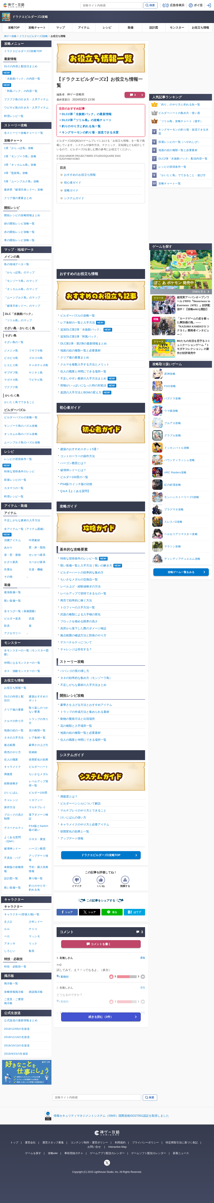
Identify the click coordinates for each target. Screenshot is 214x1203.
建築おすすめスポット (38, 698)
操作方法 (9, 807)
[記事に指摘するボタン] (125, 880)
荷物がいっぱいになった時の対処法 (83, 385)
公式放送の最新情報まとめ (20, 1020)
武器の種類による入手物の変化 (80, 614)
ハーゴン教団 (37, 848)
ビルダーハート (38, 766)
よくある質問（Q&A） (12, 839)
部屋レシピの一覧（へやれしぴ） (179, 141)
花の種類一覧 (37, 730)
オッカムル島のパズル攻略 (20, 434)
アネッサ (9, 943)
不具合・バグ (12, 857)
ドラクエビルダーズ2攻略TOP (100, 855)
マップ (60, 27)
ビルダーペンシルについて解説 (80, 803)
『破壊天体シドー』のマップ (22, 305)
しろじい (9, 950)
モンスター (177, 27)
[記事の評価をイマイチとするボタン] (77, 880)
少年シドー (36, 921)
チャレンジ (11, 800)
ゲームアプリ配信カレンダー (107, 1153)
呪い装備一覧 (12, 600)
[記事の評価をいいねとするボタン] (101, 880)
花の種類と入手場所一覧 (76, 725)
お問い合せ (94, 1146)
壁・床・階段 (37, 547)
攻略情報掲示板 (14, 991)
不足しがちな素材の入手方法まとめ (83, 684)
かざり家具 (11, 562)
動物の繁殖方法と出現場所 (77, 718)
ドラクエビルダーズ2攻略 (30, 16)
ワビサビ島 (36, 379)
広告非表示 (177, 5)
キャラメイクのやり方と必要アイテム (84, 824)
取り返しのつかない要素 (38, 709)
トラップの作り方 (38, 721)
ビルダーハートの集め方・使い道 (179, 112)
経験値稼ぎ (11, 783)
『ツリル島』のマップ (18, 320)
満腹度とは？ (69, 796)
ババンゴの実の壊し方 (74, 671)
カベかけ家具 (37, 562)
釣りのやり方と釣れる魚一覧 (81, 126)
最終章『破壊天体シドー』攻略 (23, 189)
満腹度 (8, 774)
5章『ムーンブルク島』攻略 (21, 181)
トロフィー (36, 800)
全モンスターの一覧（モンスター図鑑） (26, 652)
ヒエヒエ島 (11, 365)
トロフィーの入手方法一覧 (77, 607)
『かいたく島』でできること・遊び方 (182, 175)
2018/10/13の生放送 (17, 1045)
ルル (7, 928)
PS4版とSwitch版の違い (38, 828)
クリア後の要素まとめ (74, 357)
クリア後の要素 (14, 709)
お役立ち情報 (200, 27)
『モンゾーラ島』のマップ (20, 280)
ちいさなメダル (38, 774)
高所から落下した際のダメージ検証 (83, 628)
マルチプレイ (37, 807)
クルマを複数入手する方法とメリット (84, 364)
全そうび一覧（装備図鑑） (20, 611)
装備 (130, 27)
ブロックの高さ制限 (14, 816)
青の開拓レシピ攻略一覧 (19, 240)
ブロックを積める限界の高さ (79, 621)
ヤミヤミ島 (36, 372)
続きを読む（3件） (100, 1016)
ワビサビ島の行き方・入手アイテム (26, 107)
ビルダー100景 (38, 792)
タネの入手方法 (14, 737)
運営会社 (30, 1142)
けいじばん (11, 792)
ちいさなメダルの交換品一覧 (79, 579)
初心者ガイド (72, 182)
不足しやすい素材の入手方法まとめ (83, 378)
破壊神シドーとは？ (73, 470)
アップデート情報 (71, 838)
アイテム (84, 27)
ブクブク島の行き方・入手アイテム (26, 99)
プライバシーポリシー (145, 1142)
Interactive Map (117, 1146)
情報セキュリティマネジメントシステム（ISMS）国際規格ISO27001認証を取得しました (111, 1115)
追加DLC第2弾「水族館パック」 (81, 329)
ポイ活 (198, 5)
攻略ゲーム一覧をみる (181, 572)
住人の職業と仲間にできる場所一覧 (83, 371)
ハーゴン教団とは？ (73, 463)
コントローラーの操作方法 (77, 456)
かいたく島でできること (19, 402)
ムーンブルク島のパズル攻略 (22, 442)
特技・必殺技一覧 (15, 966)
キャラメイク (12, 766)
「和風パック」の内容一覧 (20, 90)
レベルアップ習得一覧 (38, 783)
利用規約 (120, 1142)
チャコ (33, 928)
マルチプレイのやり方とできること (83, 810)
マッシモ (34, 936)
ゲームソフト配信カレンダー (148, 1153)
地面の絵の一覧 (14, 730)
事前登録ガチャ (73, 1153)
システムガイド (74, 198)
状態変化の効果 (38, 759)
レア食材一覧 (37, 737)
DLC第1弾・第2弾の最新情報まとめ (83, 343)
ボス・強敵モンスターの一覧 (22, 671)
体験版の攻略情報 (14, 869)
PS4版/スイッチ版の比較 (76, 484)
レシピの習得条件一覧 (172, 166)
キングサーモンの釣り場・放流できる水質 (90, 132)
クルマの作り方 (14, 720)
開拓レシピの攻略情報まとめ (22, 215)
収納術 (33, 752)
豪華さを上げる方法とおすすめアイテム (86, 704)
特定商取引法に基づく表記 (182, 1142)
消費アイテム (12, 540)
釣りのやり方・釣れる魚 (38, 887)
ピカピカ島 (11, 357)
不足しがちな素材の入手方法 (22, 520)
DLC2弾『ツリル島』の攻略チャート (87, 120)
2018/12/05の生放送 (17, 1028)
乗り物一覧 (36, 878)
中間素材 (34, 540)
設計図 (153, 27)
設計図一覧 (11, 878)
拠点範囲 (9, 745)
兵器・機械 (36, 569)
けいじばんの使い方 (73, 817)
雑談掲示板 (36, 991)
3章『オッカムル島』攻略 (20, 164)
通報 (142, 957)
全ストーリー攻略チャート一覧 (23, 132)
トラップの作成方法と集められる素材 (84, 711)
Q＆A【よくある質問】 (75, 491)
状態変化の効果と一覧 (74, 831)
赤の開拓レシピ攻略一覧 (19, 231)
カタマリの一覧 (14, 488)
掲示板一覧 (11, 983)
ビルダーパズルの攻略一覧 (77, 315)
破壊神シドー (12, 848)
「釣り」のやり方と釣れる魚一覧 (179, 104)
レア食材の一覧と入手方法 (77, 322)
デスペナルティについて (76, 642)
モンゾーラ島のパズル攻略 (20, 425)
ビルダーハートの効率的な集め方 (82, 572)
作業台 (8, 569)
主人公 (8, 921)
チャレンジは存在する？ (76, 649)
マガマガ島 (11, 379)
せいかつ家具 (37, 554)
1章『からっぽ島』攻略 (19, 148)
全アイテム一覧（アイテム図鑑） (25, 528)
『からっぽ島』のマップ (19, 272)
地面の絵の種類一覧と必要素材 (80, 350)
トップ (14, 1142)
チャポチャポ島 (38, 365)
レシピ (107, 27)
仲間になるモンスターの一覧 (22, 662)
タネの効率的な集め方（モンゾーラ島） (86, 678)
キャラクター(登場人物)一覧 (22, 914)
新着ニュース (181, 1153)
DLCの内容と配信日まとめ (21, 66)
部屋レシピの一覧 (15, 479)
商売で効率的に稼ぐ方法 (76, 600)
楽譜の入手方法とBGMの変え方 (80, 392)
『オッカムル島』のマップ (20, 289)
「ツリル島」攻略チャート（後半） (180, 121)
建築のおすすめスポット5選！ (79, 449)
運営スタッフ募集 (53, 1142)
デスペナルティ (14, 827)
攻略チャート (37, 27)
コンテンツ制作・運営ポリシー (89, 1142)
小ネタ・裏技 (37, 839)
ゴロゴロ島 (36, 357)
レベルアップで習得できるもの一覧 (83, 593)
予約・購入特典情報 (38, 869)
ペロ (7, 936)
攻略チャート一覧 (169, 183)
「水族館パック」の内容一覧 (22, 78)
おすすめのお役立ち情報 (80, 174)
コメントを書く (101, 944)
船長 (31, 950)
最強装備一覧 (12, 592)
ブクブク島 (11, 387)
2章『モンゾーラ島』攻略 (20, 156)
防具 (7, 625)
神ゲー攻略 (10, 36)
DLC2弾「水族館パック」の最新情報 (87, 114)
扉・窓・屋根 (12, 554)
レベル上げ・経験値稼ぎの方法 (80, 586)
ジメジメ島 (11, 350)
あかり (8, 547)
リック (33, 943)
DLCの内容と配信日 (14, 698)
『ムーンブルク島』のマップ (22, 297)
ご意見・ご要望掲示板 (14, 1001)
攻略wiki (53, 1153)
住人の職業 (11, 759)
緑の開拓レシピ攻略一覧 (19, 223)
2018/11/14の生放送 (17, 1037)
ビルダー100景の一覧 (74, 477)
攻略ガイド (71, 190)
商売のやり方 (12, 752)
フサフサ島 (36, 350)
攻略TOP (14, 27)
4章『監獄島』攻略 (16, 172)
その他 (8, 576)
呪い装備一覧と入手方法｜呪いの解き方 (86, 565)
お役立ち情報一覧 (15, 687)
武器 (31, 618)
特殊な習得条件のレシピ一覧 (79, 558)
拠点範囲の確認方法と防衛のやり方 (83, 635)
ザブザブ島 (11, 372)
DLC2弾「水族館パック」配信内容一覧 (182, 158)
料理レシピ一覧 (14, 116)
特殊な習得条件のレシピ (19, 471)
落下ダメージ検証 (38, 816)
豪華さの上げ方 (38, 745)
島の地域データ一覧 (16, 264)
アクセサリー (12, 633)
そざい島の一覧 (14, 342)
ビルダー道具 (12, 618)
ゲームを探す (33, 1153)
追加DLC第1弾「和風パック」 (79, 336)
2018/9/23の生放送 (16, 1053)
